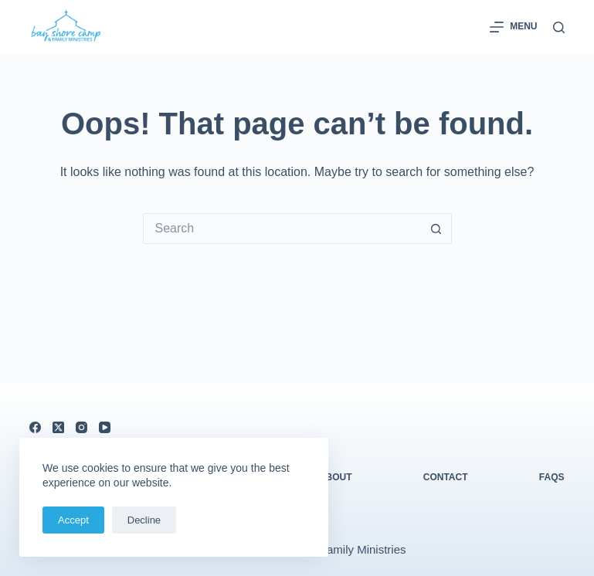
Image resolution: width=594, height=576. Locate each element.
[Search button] (436, 228)
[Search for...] (282, 228)
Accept (73, 520)
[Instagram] (81, 427)
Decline (144, 520)
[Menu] (513, 27)
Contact (445, 477)
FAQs (552, 477)
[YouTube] (104, 427)
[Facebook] (35, 427)
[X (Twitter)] (58, 427)
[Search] (559, 27)
